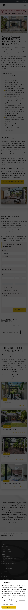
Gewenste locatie (7, 287)
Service (17, 1)
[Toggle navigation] (25, 6)
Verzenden (19, 309)
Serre (3, 600)
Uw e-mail (5, 263)
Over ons (23, 1)
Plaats (17, 281)
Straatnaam (5, 281)
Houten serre (5, 606)
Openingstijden (6, 573)
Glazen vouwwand (7, 608)
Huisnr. (17, 275)
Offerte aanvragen (10, 332)
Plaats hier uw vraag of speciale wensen (12, 294)
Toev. (23, 275)
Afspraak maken (6, 581)
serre (2, 56)
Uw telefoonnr (6, 269)
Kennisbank (5, 592)
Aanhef (4, 250)
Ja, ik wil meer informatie (12, 182)
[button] (6, 24)
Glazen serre (5, 603)
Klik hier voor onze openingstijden (16, 12)
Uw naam (5, 256)
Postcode (5, 275)
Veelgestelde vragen (7, 579)
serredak (21, 88)
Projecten (7, 533)
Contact (4, 576)
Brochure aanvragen (11, 326)
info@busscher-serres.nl (9, 563)
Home (2, 533)
